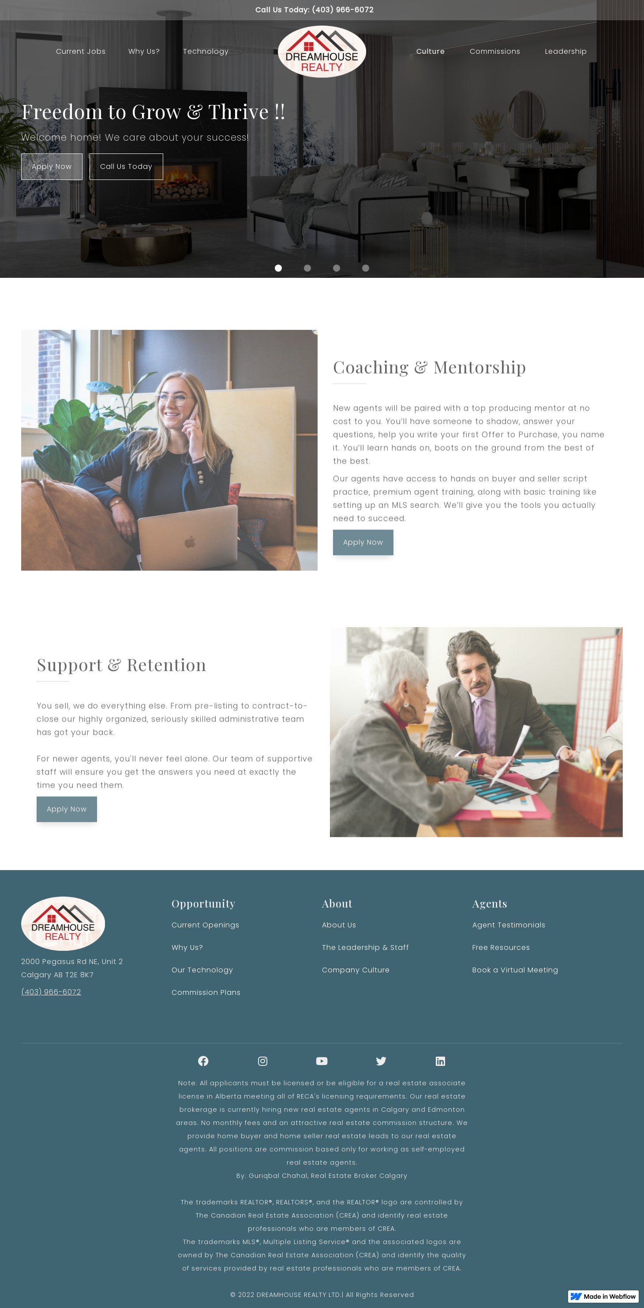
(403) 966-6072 (51, 992)
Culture (430, 51)
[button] (278, 268)
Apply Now (52, 166)
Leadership (566, 51)
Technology (206, 51)
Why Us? (144, 51)
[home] (322, 52)
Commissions (495, 51)
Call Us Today (126, 166)
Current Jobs (81, 51)
